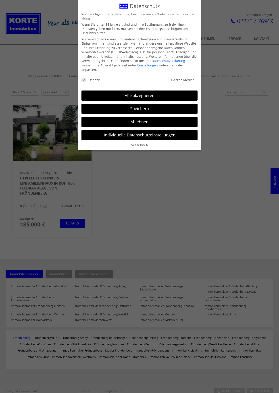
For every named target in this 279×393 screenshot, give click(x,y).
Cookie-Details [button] (139, 142)
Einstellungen (147, 63)
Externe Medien (180, 78)
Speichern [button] (139, 106)
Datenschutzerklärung (168, 59)
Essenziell (91, 78)
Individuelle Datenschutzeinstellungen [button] (139, 133)
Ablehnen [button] (139, 119)
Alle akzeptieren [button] (139, 93)
